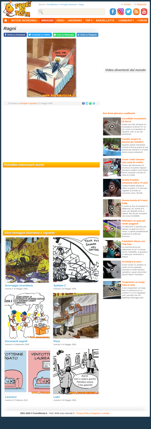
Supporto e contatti (100, 413)
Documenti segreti (16, 341)
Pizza (57, 341)
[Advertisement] (51, 132)
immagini (47, 20)
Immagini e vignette (28, 103)
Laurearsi (11, 397)
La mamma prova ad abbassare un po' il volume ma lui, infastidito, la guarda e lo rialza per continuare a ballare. (135, 252)
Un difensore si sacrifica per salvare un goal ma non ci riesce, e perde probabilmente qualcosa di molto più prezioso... (135, 231)
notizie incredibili (24, 20)
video (60, 20)
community (126, 20)
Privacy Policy (83, 413)
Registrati (140, 4)
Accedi (126, 4)
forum (142, 20)
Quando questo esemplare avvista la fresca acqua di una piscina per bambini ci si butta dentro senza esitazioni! (135, 148)
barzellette (105, 20)
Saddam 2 (60, 285)
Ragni (81, 4)
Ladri (57, 397)
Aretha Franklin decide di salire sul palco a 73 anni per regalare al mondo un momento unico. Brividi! (134, 189)
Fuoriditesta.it (52, 4)
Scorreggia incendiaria (19, 285)
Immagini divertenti (68, 4)
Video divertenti (117, 70)
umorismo (75, 20)
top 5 (89, 20)
